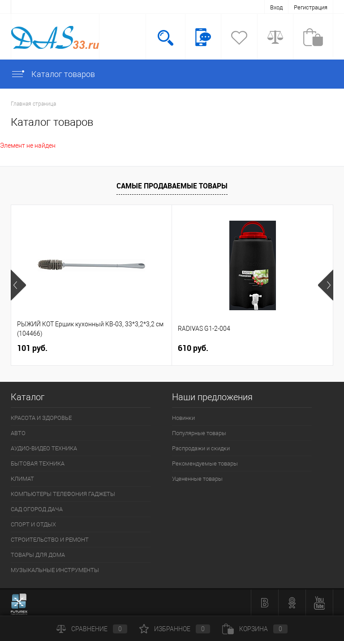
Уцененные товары (197, 478)
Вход (276, 7)
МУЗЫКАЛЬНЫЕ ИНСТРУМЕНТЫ (55, 570)
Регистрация (310, 7)
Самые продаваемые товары (172, 186)
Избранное (174, 628)
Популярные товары (199, 433)
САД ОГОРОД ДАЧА (37, 509)
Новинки (183, 418)
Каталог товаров (53, 74)
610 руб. (193, 348)
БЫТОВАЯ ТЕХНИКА (37, 463)
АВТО (18, 433)
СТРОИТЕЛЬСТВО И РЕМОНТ (50, 539)
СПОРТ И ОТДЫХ (33, 524)
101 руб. (32, 348)
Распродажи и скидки (201, 448)
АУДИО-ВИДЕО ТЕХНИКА (44, 448)
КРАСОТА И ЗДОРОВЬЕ (41, 418)
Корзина (255, 628)
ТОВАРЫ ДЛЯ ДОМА (38, 554)
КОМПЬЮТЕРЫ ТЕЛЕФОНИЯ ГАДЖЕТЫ (63, 494)
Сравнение (91, 628)
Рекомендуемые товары (205, 463)
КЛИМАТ (22, 478)
